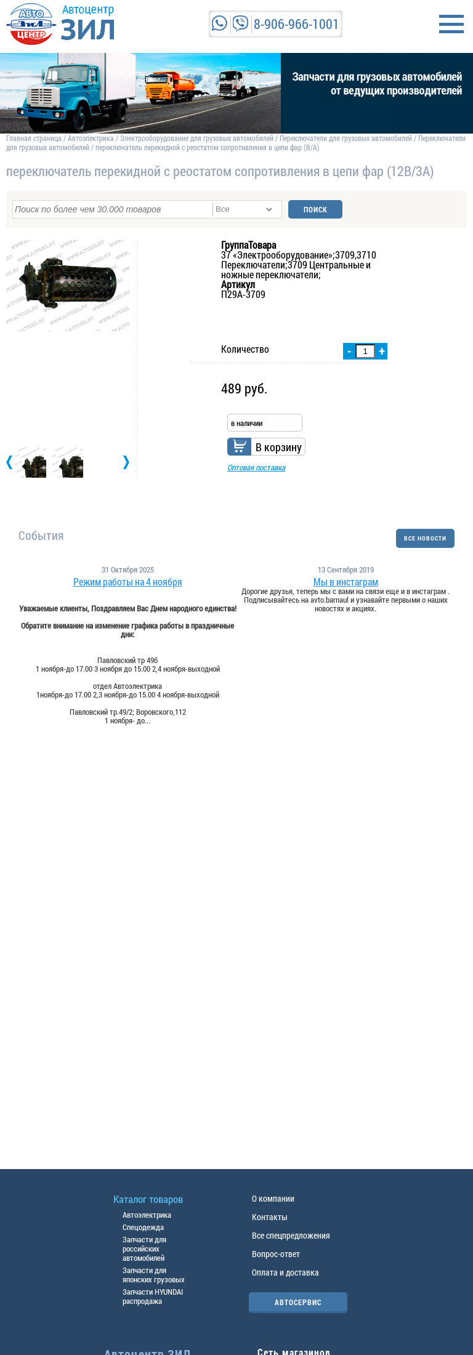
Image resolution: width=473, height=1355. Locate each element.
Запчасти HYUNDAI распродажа (153, 1296)
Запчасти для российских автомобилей (144, 1248)
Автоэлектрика (91, 138)
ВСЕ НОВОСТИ (425, 538)
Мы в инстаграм (345, 582)
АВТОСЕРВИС (298, 1302)
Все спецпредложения (291, 1235)
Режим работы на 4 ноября (127, 582)
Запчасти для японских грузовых (154, 1275)
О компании (273, 1198)
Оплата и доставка (285, 1272)
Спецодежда (143, 1226)
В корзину (279, 447)
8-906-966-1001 (296, 24)
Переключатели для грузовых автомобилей (346, 138)
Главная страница (34, 138)
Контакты (270, 1217)
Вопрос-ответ (276, 1254)
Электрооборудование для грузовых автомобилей (197, 138)
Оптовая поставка (256, 467)
